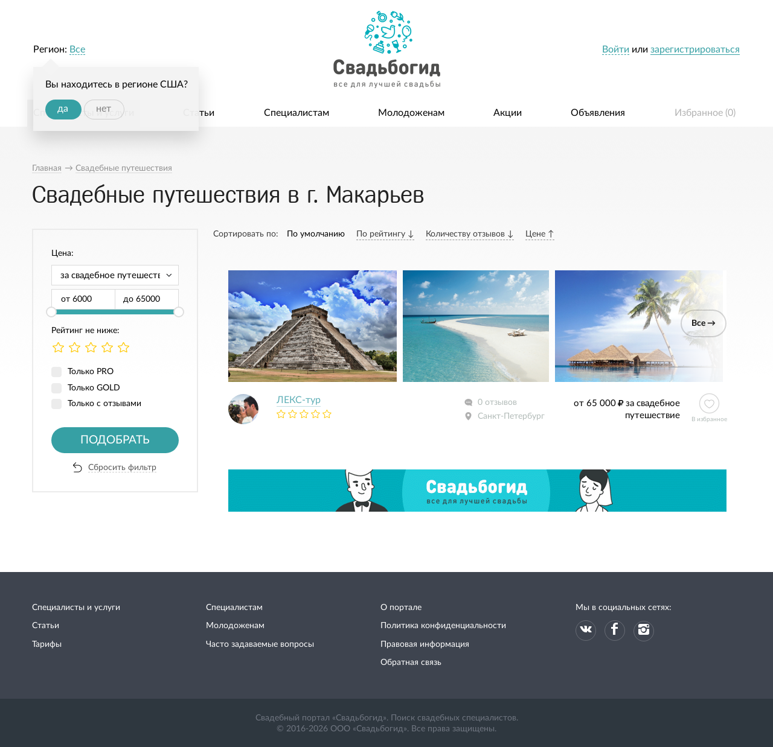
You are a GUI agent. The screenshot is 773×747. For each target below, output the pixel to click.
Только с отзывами (104, 403)
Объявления (598, 113)
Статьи (198, 113)
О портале (401, 607)
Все (77, 49)
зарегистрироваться (695, 49)
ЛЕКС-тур (299, 400)
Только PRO (91, 371)
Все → (703, 323)
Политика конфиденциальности (443, 625)
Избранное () (705, 113)
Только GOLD (94, 388)
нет (103, 108)
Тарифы (47, 644)
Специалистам (296, 113)
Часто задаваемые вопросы (260, 644)
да (62, 108)
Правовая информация (424, 644)
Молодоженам (411, 113)
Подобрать (115, 440)
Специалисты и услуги (76, 607)
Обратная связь (410, 662)
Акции (507, 113)
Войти (615, 49)
